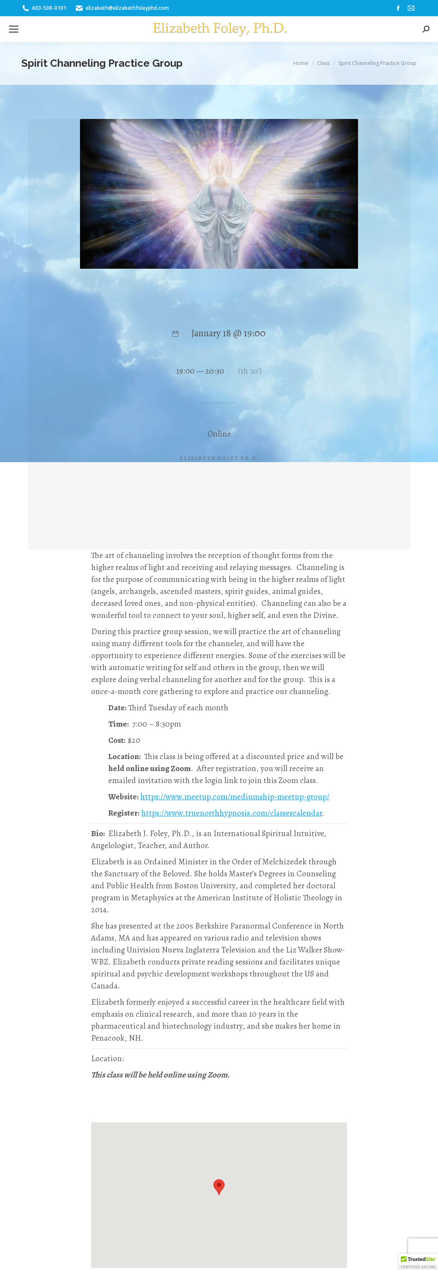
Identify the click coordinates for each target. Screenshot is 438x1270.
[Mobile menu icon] (14, 29)
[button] (418, 1262)
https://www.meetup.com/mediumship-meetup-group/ (234, 796)
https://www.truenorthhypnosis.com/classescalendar (231, 813)
